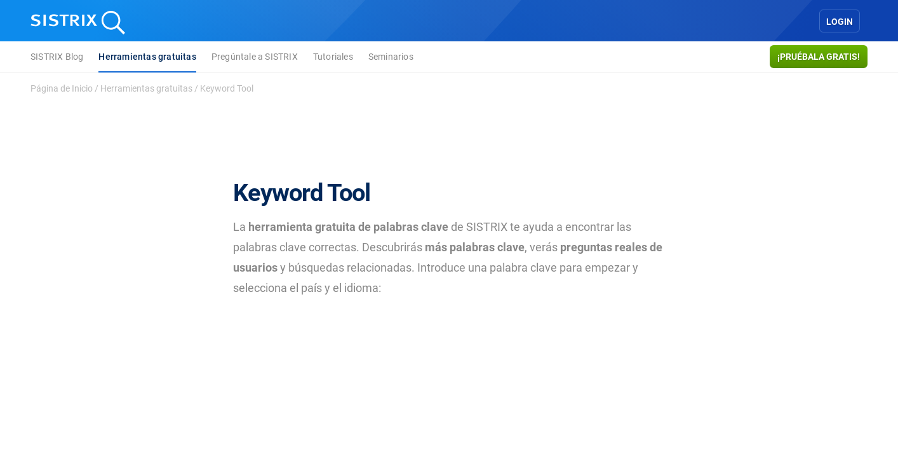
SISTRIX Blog (56, 57)
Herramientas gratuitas (147, 57)
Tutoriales (333, 57)
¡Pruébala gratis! (818, 57)
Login (839, 22)
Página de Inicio (61, 88)
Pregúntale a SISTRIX (254, 57)
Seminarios (390, 57)
